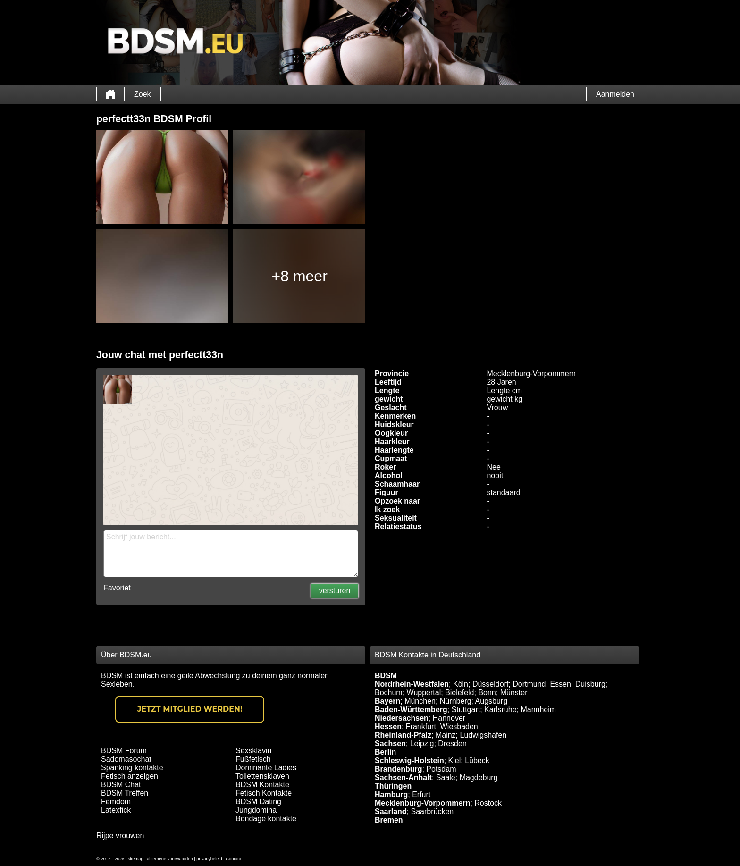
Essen (560, 684)
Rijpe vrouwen (120, 836)
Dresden (452, 744)
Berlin (385, 752)
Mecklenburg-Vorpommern (422, 803)
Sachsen (390, 744)
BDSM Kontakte (262, 785)
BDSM (386, 676)
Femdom (116, 802)
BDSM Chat (121, 785)
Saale (445, 778)
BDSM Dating (258, 802)
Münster (514, 693)
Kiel (454, 761)
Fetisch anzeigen (129, 776)
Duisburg (590, 684)
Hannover (449, 718)
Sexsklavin (253, 751)
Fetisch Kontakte (263, 793)
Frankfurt (421, 727)
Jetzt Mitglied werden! (190, 709)
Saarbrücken (432, 811)
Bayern (387, 701)
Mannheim (538, 710)
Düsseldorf (490, 684)
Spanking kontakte (132, 768)
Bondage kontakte (265, 819)
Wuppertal (424, 693)
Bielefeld (459, 693)
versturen (335, 591)
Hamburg (391, 794)
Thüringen (393, 786)
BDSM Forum (124, 751)
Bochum (389, 693)
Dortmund (529, 684)
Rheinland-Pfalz (403, 735)
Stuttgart (466, 710)
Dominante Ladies (265, 768)
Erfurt (421, 794)
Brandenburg (398, 769)
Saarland (391, 811)
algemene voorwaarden (170, 859)
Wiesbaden (459, 727)
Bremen (389, 820)
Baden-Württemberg (411, 710)
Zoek (142, 94)
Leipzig (422, 744)
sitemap (135, 859)
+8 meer (300, 276)
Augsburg (491, 701)
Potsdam (441, 769)
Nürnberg (455, 701)
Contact (233, 859)
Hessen (388, 727)
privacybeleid (209, 859)
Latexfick (116, 810)
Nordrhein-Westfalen (412, 684)
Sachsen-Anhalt (403, 778)
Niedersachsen (402, 718)
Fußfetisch (253, 759)
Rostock (488, 803)
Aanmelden (615, 94)
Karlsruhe (500, 710)
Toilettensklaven (262, 776)
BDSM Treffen (124, 793)
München (420, 701)
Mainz (446, 735)
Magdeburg (479, 778)
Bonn (487, 693)
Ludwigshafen (483, 735)
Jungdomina (256, 810)
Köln (460, 684)
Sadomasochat (126, 759)
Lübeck (477, 761)
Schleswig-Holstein (409, 761)
